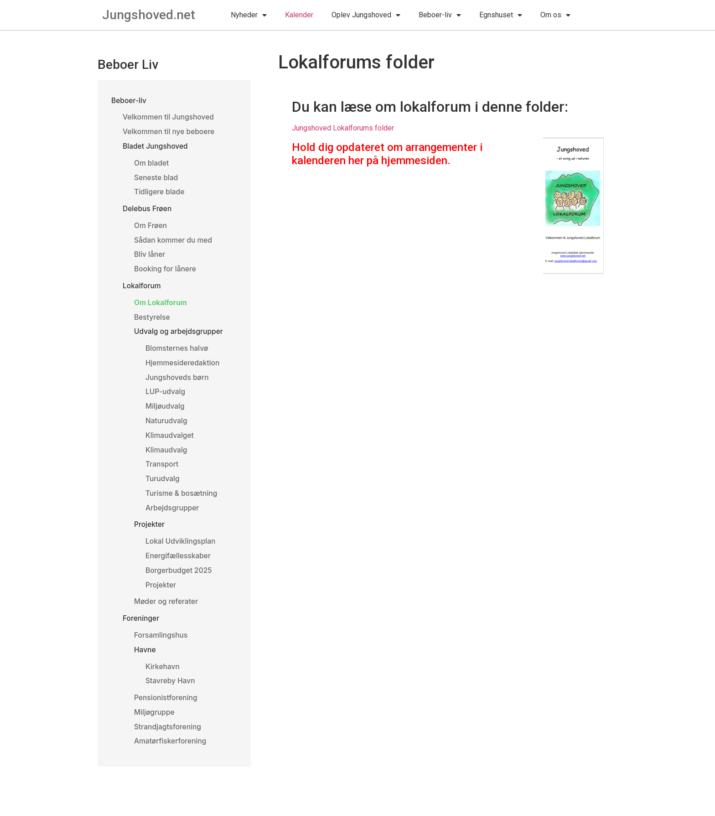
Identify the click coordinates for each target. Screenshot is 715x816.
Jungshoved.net (148, 14)
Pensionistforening (166, 708)
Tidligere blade (160, 193)
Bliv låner (150, 257)
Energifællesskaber (178, 564)
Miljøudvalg (165, 411)
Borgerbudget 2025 (179, 579)
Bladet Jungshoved (156, 147)
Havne (145, 660)
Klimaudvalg (166, 456)
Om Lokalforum (161, 306)
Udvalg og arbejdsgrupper (180, 335)
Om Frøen (151, 228)
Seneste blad (156, 179)
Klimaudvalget (170, 441)
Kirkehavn (163, 676)
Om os (555, 15)
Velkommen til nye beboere (170, 132)
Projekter (150, 532)
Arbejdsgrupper (173, 515)
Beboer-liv (440, 15)
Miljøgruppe (155, 723)
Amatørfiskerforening (171, 753)
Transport (162, 471)
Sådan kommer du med (174, 242)
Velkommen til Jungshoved (170, 117)
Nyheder (249, 15)
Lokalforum (142, 289)
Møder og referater (167, 610)
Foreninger (142, 628)
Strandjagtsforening (168, 738)
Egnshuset (500, 15)
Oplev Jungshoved (366, 15)
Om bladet (152, 164)
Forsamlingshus (161, 645)
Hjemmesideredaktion (183, 367)
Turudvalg (163, 485)
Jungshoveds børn (178, 382)
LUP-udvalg (166, 397)
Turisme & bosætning (182, 500)
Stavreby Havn (171, 691)
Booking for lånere (166, 272)
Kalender (299, 14)
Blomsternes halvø (177, 353)
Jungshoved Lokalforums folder (343, 128)
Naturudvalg (166, 426)
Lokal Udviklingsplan (181, 549)
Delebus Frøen (148, 210)
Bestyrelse (152, 321)
